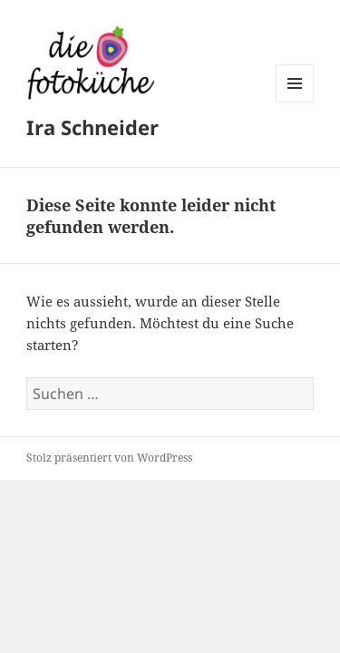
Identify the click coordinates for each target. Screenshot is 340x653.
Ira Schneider (92, 127)
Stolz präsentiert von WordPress (109, 457)
